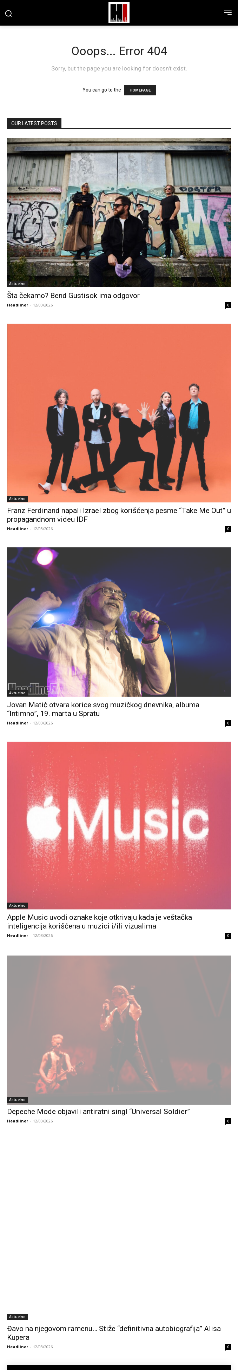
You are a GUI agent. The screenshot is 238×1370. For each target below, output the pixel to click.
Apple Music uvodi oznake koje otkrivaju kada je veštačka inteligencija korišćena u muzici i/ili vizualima (99, 921)
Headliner (17, 305)
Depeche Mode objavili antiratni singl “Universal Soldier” (98, 1111)
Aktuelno (17, 283)
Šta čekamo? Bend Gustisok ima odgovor (73, 295)
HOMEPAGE (140, 90)
